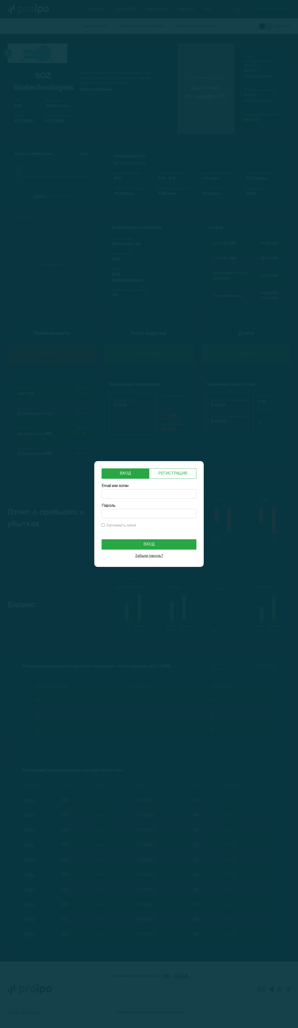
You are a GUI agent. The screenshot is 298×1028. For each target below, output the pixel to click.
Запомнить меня (121, 525)
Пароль (109, 506)
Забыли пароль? (149, 556)
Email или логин (115, 486)
